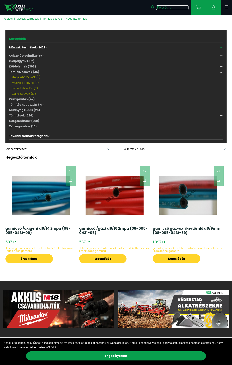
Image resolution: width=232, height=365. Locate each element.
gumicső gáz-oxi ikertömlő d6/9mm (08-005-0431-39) (186, 231)
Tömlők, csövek (52, 19)
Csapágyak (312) (21, 61)
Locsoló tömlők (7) (25, 88)
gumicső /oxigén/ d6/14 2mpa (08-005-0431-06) (38, 231)
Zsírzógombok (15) (23, 126)
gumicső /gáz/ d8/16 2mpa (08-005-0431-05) (113, 231)
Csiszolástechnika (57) (26, 55)
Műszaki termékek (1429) (28, 47)
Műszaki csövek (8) (25, 82)
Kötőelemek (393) (22, 66)
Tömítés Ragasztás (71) (26, 104)
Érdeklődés (29, 258)
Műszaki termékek (27, 19)
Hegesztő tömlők (76, 19)
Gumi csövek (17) (24, 93)
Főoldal (8, 19)
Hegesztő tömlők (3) (26, 77)
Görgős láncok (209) (24, 121)
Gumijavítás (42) (22, 99)
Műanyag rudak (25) (24, 110)
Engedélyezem (116, 355)
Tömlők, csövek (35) (24, 72)
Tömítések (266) (21, 115)
